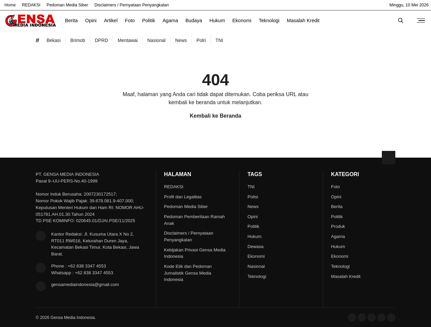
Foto (130, 20)
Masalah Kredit (303, 20)
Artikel (111, 20)
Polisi (252, 196)
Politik (148, 20)
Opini (91, 20)
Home (9, 5)
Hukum (217, 20)
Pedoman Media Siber (67, 5)
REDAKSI (31, 5)
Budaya (194, 20)
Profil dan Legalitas (183, 196)
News (253, 206)
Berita (71, 20)
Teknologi (269, 20)
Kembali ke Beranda (215, 116)
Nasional (256, 266)
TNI (251, 186)
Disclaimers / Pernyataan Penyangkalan (132, 5)
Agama (170, 20)
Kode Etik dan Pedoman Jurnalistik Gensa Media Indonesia (188, 273)
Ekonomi (242, 20)
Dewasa (255, 246)
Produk (338, 226)
